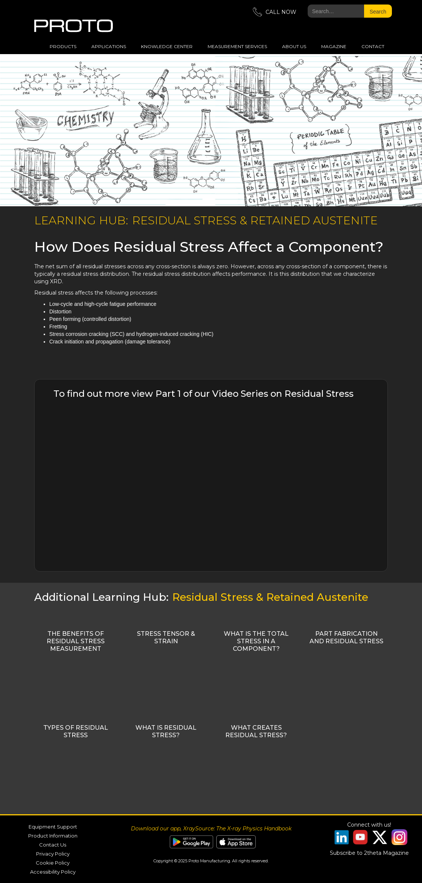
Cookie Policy (53, 863)
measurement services (237, 46)
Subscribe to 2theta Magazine (369, 853)
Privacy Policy (53, 854)
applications (108, 46)
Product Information (52, 836)
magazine (333, 46)
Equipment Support (53, 827)
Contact (372, 46)
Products (63, 46)
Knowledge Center (167, 46)
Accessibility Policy (53, 872)
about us (294, 46)
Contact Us (52, 845)
